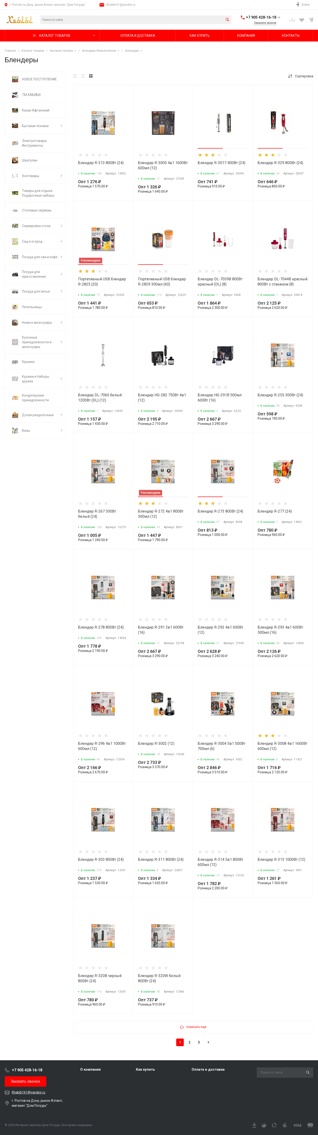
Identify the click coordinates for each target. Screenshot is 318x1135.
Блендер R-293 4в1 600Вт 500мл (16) (280, 630)
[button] (210, 148)
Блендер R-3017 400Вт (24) (221, 163)
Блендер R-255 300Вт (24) (280, 395)
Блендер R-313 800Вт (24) (101, 163)
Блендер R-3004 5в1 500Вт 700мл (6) (221, 746)
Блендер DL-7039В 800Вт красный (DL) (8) (220, 281)
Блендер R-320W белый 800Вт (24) (159, 978)
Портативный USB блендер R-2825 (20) (102, 281)
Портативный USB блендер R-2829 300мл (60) (162, 281)
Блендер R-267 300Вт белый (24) (97, 514)
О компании (90, 1069)
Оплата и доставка (208, 1069)
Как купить (145, 1069)
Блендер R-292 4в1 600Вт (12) (220, 630)
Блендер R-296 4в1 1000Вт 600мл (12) (102, 746)
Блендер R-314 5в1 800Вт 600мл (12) (220, 862)
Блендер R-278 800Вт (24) (101, 627)
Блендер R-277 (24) (275, 511)
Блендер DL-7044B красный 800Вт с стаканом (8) (282, 281)
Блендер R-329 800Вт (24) (280, 163)
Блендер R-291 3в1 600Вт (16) (161, 630)
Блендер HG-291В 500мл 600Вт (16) (220, 397)
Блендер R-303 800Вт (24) (101, 859)
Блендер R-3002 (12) (156, 743)
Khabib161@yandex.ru (120, 4)
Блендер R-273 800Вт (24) (220, 511)
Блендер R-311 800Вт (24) (161, 859)
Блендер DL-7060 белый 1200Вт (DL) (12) (100, 397)
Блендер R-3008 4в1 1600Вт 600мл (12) (282, 746)
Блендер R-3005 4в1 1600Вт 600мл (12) (163, 165)
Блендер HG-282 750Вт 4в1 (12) (162, 397)
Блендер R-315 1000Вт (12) (281, 859)
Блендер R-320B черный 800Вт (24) (99, 978)
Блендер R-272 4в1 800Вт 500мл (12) (161, 514)
